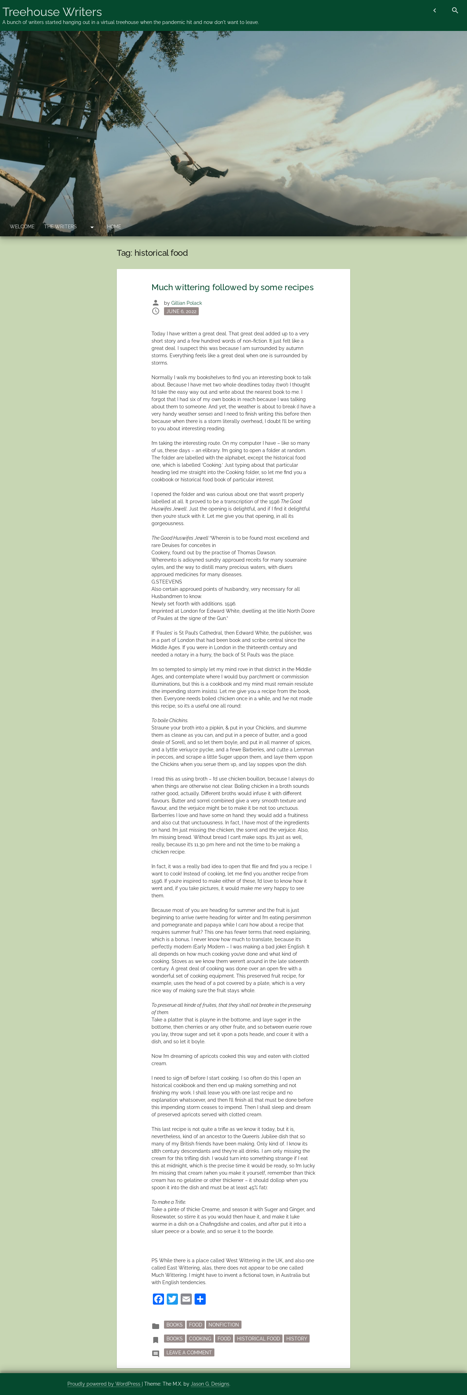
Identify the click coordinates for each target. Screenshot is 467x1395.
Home (114, 226)
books (174, 1338)
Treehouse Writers (52, 12)
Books (174, 1325)
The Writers (60, 226)
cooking (200, 1338)
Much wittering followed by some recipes (232, 287)
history (296, 1338)
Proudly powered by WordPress (104, 1384)
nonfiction (223, 1325)
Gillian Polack (186, 303)
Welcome (22, 226)
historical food (258, 1338)
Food (195, 1325)
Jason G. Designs (210, 1384)
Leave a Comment (190, 1351)
